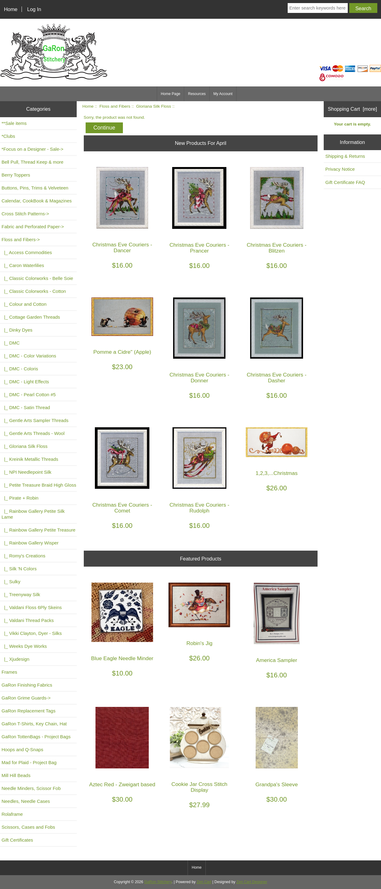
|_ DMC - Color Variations (29, 355)
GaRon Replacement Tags (28, 710)
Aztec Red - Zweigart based (122, 784)
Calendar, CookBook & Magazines (37, 200)
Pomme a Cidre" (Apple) (122, 352)
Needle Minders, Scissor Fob (31, 788)
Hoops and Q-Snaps (22, 749)
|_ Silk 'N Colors (19, 568)
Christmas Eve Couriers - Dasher (276, 378)
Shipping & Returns (345, 156)
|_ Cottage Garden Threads (31, 317)
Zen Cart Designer (252, 882)
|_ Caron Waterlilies (23, 265)
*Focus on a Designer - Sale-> (32, 149)
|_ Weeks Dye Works (24, 646)
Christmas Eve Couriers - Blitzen (276, 248)
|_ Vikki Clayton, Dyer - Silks (32, 633)
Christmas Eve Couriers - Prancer (199, 248)
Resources (196, 94)
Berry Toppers (16, 174)
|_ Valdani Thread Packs (28, 620)
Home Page (170, 94)
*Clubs (8, 136)
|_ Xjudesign (15, 659)
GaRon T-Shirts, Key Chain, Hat (34, 723)
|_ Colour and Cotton (24, 304)
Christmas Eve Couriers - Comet (122, 508)
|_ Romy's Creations (23, 555)
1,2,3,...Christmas (277, 473)
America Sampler (276, 660)
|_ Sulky (11, 581)
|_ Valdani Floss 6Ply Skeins (32, 607)
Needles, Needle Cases (26, 801)
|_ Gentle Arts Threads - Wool (33, 433)
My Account (223, 94)
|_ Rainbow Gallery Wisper (30, 542)
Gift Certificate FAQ (345, 182)
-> (21, 239)
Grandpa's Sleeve (276, 784)
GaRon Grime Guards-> (26, 697)
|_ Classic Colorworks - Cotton (34, 291)
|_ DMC (11, 342)
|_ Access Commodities (27, 252)
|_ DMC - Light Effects (25, 381)
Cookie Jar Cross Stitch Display (200, 787)
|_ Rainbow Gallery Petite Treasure (38, 529)
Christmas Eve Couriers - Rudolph (199, 508)
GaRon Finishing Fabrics (27, 685)
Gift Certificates (17, 840)
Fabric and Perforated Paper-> (33, 226)
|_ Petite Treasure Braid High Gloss (39, 485)
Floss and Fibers (114, 106)
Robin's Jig (199, 643)
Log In (34, 9)
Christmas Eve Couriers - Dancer (122, 247)
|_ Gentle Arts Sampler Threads (35, 420)
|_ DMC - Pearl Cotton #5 (29, 394)
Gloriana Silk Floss (153, 106)
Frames (9, 672)
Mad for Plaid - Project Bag (29, 762)
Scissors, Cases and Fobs (28, 827)
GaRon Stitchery (158, 882)
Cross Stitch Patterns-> (25, 213)
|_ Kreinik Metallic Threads (30, 459)
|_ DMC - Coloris (20, 368)
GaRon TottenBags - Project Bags (36, 736)
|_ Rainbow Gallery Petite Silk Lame (33, 514)
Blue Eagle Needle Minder (122, 658)
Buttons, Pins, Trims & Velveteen (35, 187)
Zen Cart (204, 882)
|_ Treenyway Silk (21, 594)
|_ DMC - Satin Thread (26, 407)
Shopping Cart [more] (352, 109)
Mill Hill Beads (16, 775)
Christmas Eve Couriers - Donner (199, 378)
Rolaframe (12, 814)
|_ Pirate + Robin (20, 497)
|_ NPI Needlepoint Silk (26, 472)
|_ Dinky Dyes (17, 330)
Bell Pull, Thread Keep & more (32, 162)
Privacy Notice (340, 169)
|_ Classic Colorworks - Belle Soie (37, 278)
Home (11, 9)
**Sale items (14, 123)
